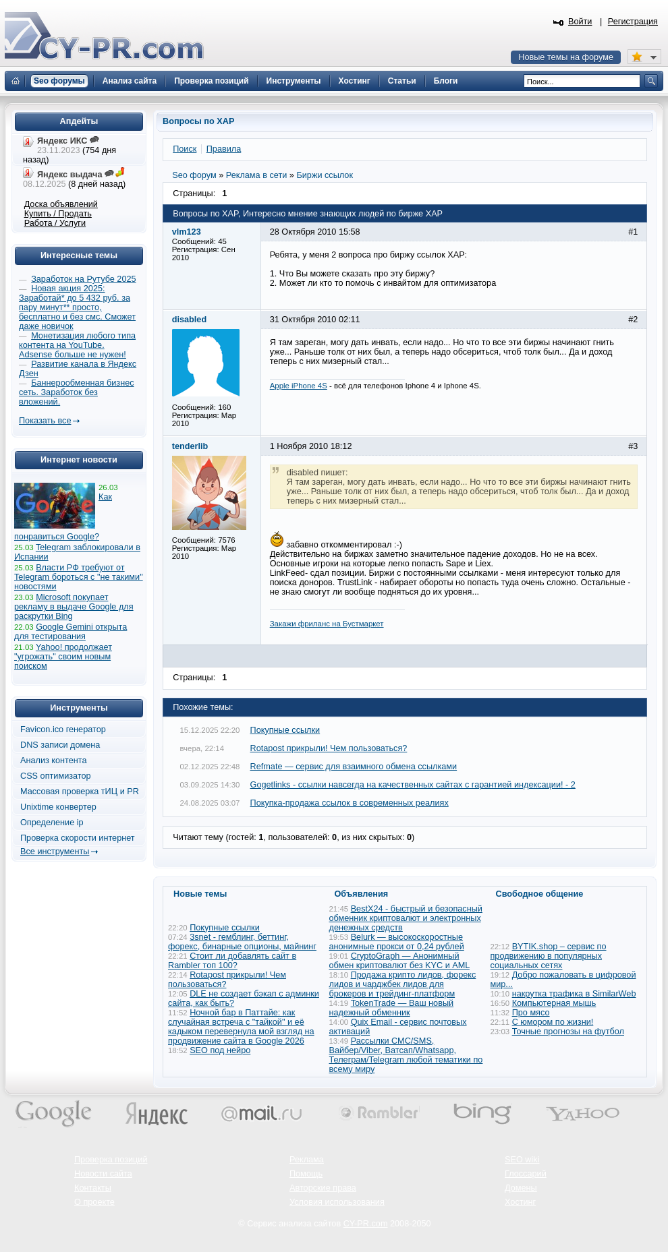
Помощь (306, 1174)
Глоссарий (526, 1174)
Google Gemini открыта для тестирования (70, 631)
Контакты (92, 1188)
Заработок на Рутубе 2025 (83, 279)
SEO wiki (522, 1159)
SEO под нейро (220, 1050)
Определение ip (52, 822)
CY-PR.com (365, 1223)
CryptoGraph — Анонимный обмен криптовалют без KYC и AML (399, 960)
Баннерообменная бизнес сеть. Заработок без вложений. (76, 392)
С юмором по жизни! (553, 1022)
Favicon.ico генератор (63, 729)
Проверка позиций (110, 1159)
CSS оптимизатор (55, 776)
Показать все (45, 420)
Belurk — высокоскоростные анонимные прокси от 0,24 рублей (396, 941)
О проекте (94, 1202)
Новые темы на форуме (565, 57)
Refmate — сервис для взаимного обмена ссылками (353, 766)
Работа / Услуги (55, 223)
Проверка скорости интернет (77, 838)
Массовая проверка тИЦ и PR (79, 791)
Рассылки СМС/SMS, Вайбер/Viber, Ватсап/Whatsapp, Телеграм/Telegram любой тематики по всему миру (406, 1055)
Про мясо (531, 1012)
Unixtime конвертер (58, 807)
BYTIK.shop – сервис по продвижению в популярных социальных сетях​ (549, 956)
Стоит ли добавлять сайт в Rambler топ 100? (232, 960)
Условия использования (337, 1202)
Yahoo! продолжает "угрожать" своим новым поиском (63, 657)
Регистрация (633, 21)
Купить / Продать (58, 213)
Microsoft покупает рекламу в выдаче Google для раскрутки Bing (74, 607)
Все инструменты (54, 851)
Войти (580, 21)
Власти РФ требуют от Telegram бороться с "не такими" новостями (78, 577)
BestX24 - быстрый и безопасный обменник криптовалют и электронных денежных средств (405, 918)
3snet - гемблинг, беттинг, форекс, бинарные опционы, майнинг (242, 941)
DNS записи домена (60, 745)
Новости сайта (103, 1174)
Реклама (306, 1159)
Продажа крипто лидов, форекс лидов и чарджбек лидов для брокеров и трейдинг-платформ (402, 984)
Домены (521, 1188)
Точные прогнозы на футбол (568, 1031)
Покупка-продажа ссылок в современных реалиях (349, 803)
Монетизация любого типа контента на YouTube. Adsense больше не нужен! (77, 345)
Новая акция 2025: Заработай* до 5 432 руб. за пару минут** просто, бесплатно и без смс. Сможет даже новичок (77, 307)
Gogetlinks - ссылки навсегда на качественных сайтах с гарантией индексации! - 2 (413, 784)
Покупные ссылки (285, 730)
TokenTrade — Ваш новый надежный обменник (391, 1007)
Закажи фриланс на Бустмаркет (327, 624)
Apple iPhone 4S (298, 386)
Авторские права (322, 1188)
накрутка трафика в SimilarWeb (574, 993)
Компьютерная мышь (554, 1003)
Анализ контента (53, 760)
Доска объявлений (61, 204)
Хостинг (520, 1202)
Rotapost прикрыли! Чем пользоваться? (329, 748)
